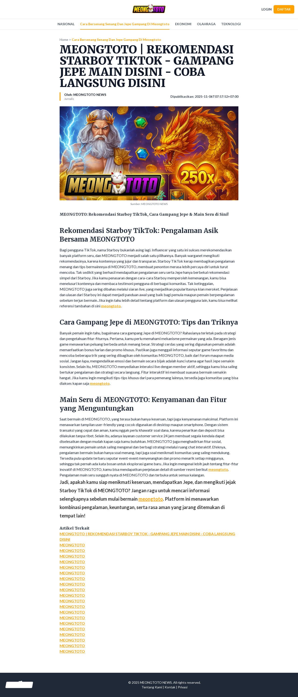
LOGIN (266, 9)
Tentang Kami (152, 687)
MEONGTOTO (72, 545)
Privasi (182, 687)
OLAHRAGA (206, 24)
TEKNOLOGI (231, 24)
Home (64, 40)
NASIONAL (66, 24)
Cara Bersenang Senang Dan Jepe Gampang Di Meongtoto (124, 24)
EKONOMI (183, 24)
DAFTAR (284, 9)
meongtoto (111, 306)
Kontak (170, 687)
